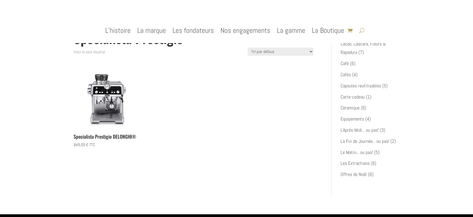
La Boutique (328, 31)
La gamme (291, 31)
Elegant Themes (105, 205)
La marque (151, 31)
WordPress (147, 205)
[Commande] (280, 52)
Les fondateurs (193, 31)
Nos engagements (245, 31)
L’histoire (118, 31)
